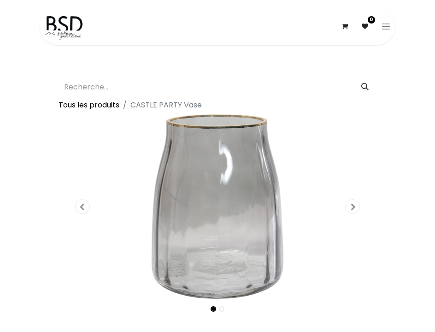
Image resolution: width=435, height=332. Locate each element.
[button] (82, 206)
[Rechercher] (364, 87)
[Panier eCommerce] (344, 26)
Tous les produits (89, 105)
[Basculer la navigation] (386, 26)
